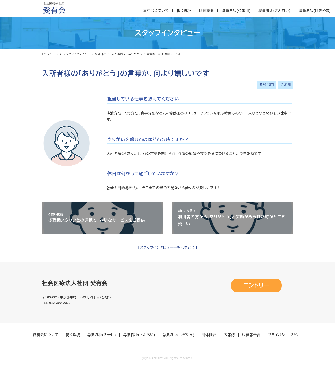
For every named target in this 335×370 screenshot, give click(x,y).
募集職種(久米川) (101, 335)
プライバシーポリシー (285, 335)
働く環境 (73, 335)
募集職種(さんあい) (139, 335)
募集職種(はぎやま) (178, 335)
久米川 (285, 84)
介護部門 (266, 84)
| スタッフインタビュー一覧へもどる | (167, 247)
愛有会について (45, 335)
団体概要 (209, 335)
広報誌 (229, 335)
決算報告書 (251, 335)
